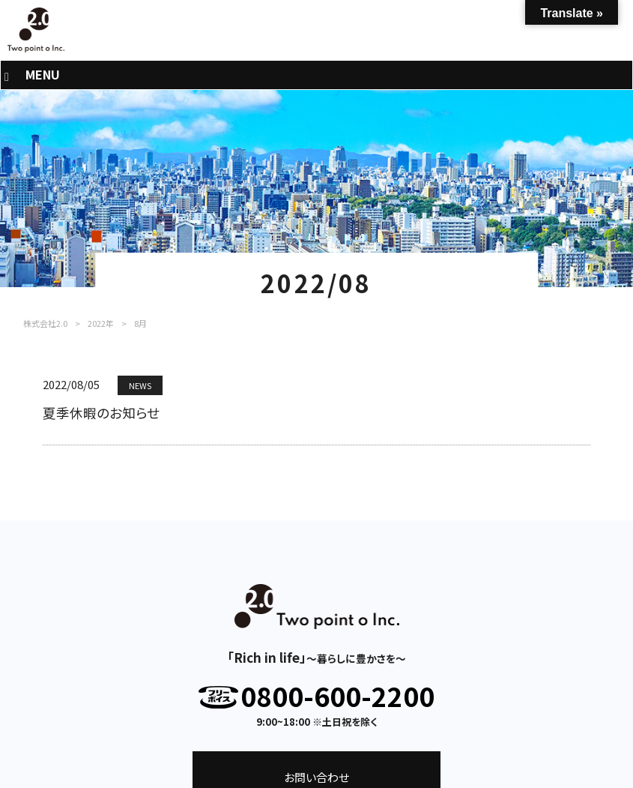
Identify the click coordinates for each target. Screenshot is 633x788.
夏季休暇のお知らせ (101, 412)
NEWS (140, 385)
